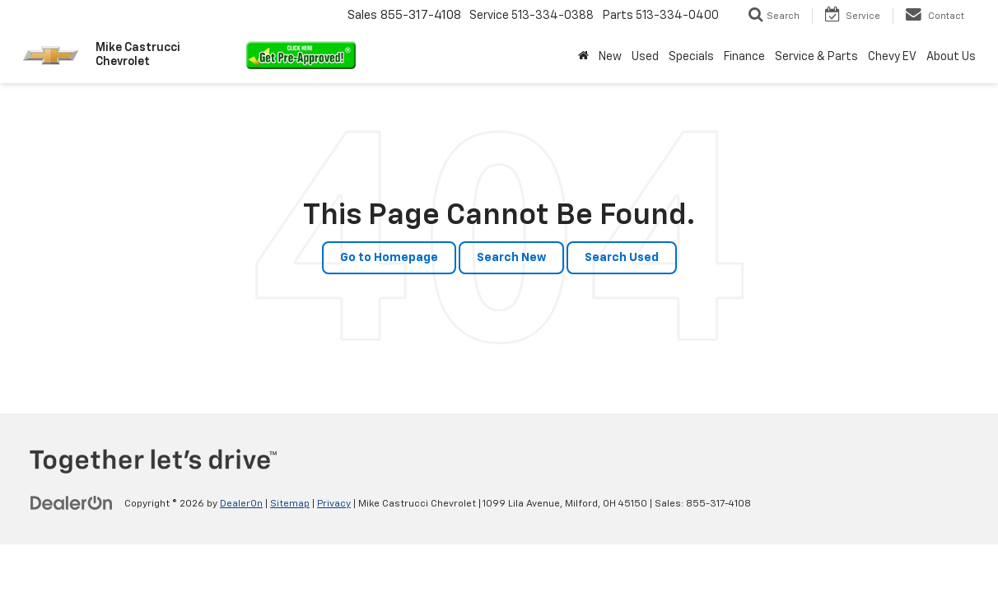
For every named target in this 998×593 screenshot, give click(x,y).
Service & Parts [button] (816, 57)
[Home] (583, 56)
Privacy (334, 504)
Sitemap (290, 504)
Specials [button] (691, 57)
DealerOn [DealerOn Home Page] (241, 504)
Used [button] (645, 57)
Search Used (622, 258)
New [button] (610, 57)
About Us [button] (951, 57)
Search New (511, 258)
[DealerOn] (72, 503)
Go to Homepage (389, 258)
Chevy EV (892, 57)
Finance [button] (744, 57)
